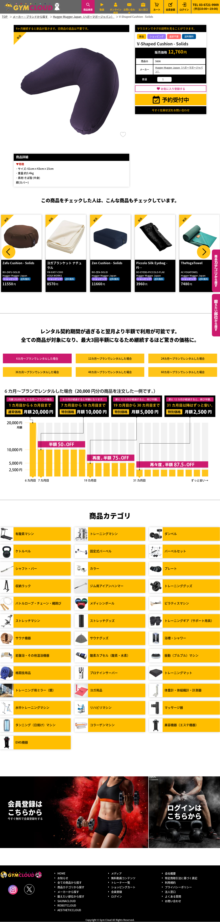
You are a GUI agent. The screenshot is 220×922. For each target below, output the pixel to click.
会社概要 (170, 873)
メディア (116, 873)
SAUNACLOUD (66, 901)
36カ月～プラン (37, 372)
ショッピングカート (123, 887)
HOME (61, 873)
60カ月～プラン (183, 372)
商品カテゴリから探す (70, 887)
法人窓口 (143, 9)
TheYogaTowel (191, 263)
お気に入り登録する (173, 89)
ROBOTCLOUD (66, 906)
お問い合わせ (129, 11)
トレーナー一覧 (120, 883)
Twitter (29, 889)
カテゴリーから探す (216, 271)
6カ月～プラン (37, 359)
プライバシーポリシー (178, 887)
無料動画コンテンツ (123, 878)
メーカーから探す (68, 892)
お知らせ (62, 878)
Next (203, 252)
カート (156, 6)
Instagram (13, 890)
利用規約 (170, 883)
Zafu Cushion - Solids (18, 263)
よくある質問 (173, 896)
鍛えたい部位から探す (216, 315)
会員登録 (170, 9)
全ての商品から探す (69, 883)
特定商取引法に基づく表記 (181, 878)
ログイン (184, 9)
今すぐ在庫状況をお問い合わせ (171, 110)
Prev (8, 252)
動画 (102, 9)
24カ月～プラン (183, 359)
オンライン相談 (115, 11)
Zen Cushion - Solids (107, 263)
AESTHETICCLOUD (69, 910)
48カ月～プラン (110, 372)
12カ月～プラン (110, 359)
